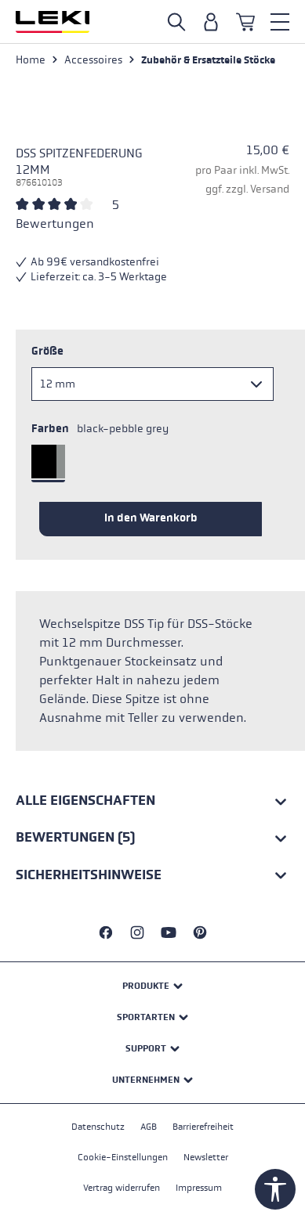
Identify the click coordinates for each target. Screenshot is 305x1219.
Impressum (199, 1187)
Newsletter (205, 1157)
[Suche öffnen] (176, 22)
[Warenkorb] (245, 22)
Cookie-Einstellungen (123, 1157)
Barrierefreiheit (203, 1126)
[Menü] (280, 22)
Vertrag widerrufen (121, 1187)
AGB (148, 1126)
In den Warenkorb (151, 518)
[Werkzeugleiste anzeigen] (275, 1189)
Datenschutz (98, 1126)
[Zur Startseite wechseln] (52, 22)
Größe (47, 351)
